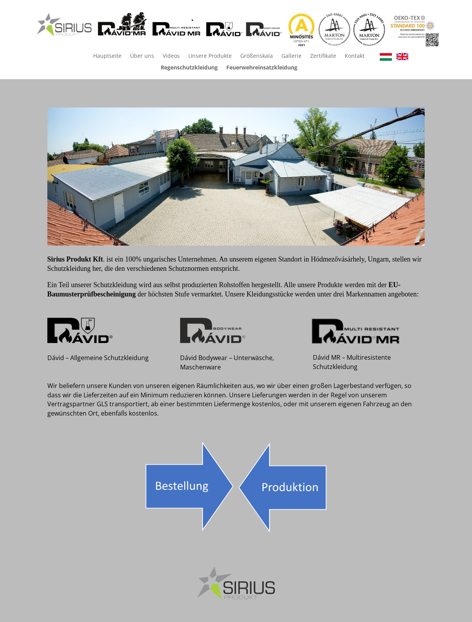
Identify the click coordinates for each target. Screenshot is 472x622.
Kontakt (354, 56)
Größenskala (256, 56)
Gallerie (291, 56)
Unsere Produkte (210, 56)
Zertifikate (323, 56)
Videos (171, 56)
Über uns (142, 56)
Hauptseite (107, 56)
